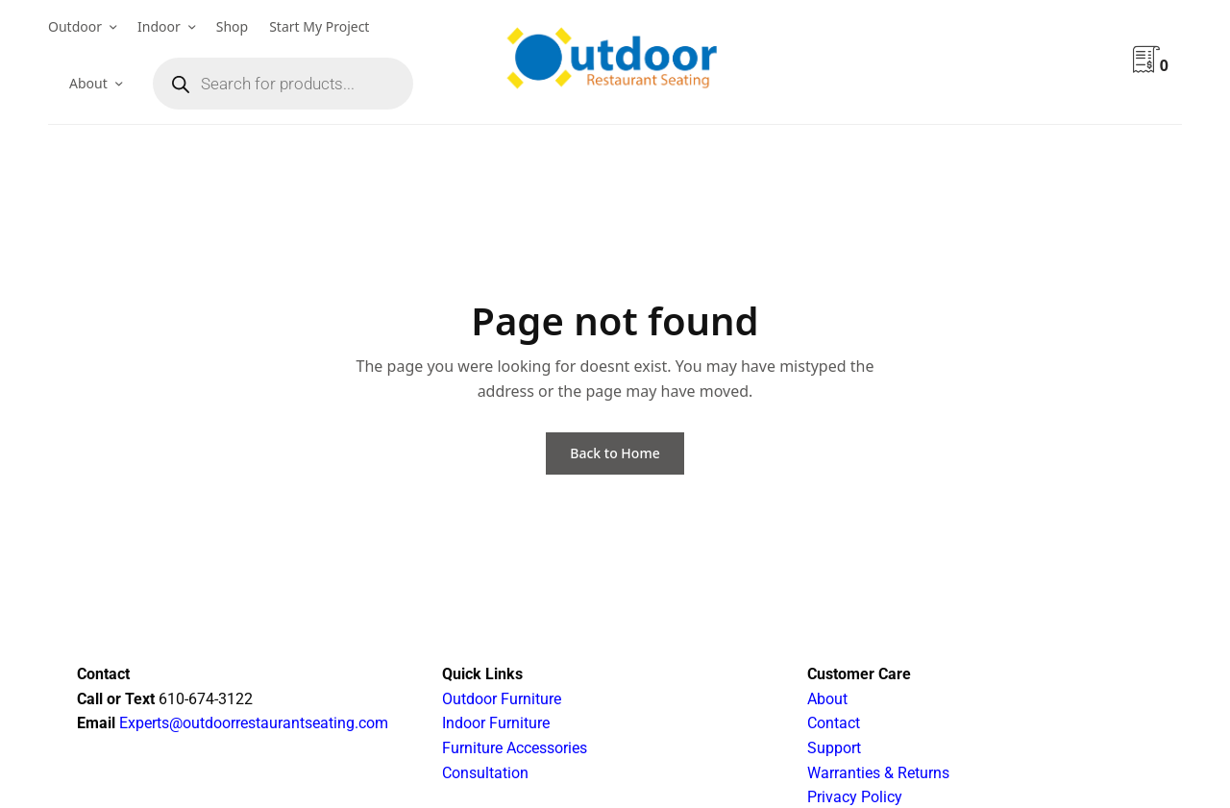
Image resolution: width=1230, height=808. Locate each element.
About (88, 83)
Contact (833, 723)
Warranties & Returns (878, 773)
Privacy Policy (854, 797)
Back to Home (614, 453)
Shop (232, 26)
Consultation (485, 773)
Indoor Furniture (496, 723)
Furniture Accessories (514, 748)
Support (834, 748)
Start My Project (319, 26)
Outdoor (75, 26)
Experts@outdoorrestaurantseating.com (251, 723)
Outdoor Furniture (501, 699)
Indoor (159, 26)
